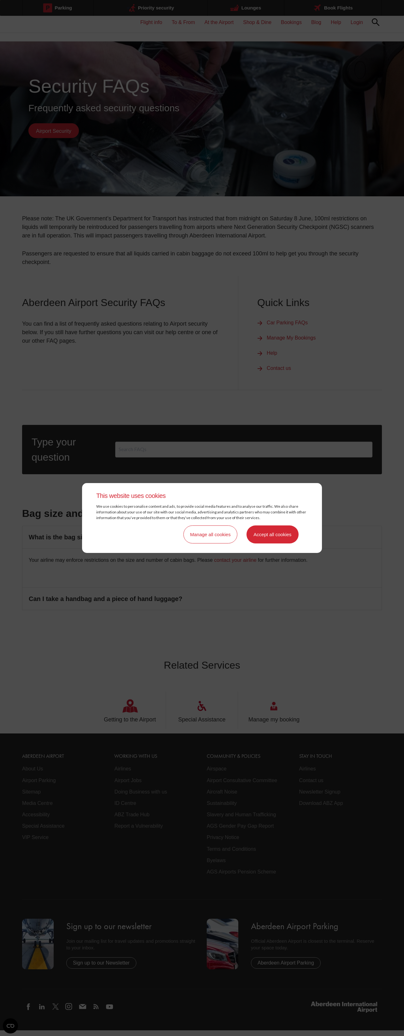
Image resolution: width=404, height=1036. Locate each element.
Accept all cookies (272, 534)
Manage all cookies (210, 534)
